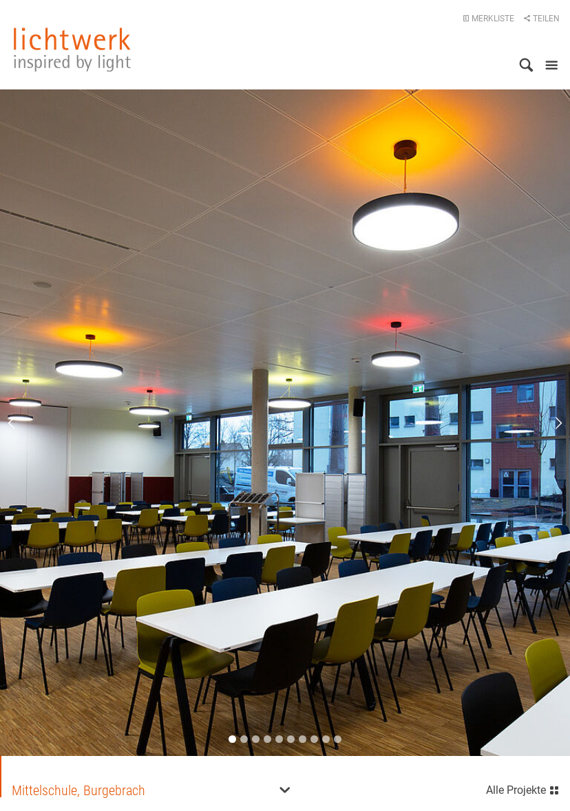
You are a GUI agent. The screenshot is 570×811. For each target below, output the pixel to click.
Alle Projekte (523, 789)
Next (549, 423)
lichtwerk (72, 50)
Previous (20, 423)
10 (337, 739)
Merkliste (488, 18)
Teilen (541, 18)
